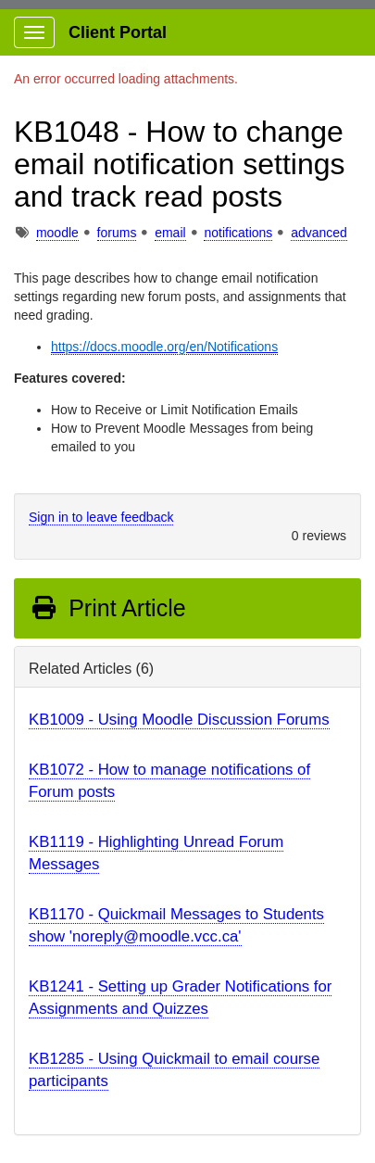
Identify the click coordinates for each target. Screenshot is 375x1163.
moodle (57, 232)
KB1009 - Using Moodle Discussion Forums (179, 719)
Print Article (108, 608)
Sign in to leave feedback (101, 517)
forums (117, 232)
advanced (319, 232)
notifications (238, 232)
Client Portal (118, 32)
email (170, 232)
